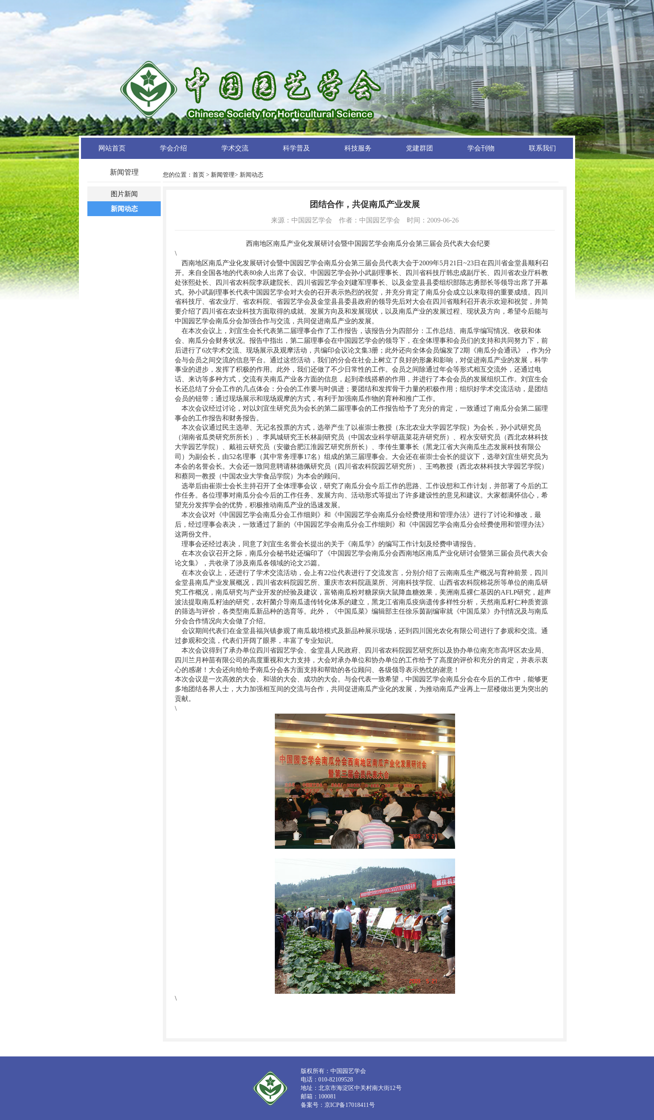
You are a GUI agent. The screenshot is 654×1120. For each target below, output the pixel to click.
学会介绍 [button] (173, 148)
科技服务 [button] (358, 148)
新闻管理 (223, 175)
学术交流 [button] (235, 148)
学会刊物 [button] (481, 148)
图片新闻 (124, 193)
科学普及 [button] (296, 148)
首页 (198, 175)
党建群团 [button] (419, 148)
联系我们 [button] (542, 148)
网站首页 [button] (112, 148)
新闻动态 (124, 208)
